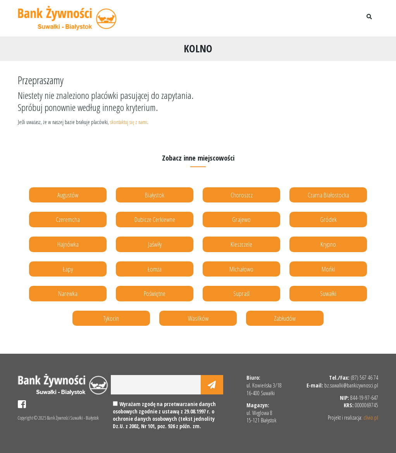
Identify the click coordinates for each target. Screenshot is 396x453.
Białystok (154, 194)
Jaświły (155, 244)
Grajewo (241, 219)
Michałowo (241, 269)
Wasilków (198, 318)
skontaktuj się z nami (128, 122)
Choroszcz (242, 194)
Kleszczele (241, 244)
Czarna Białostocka (328, 194)
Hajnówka (68, 244)
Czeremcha (68, 219)
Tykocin (111, 318)
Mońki (328, 269)
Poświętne (154, 293)
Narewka (67, 293)
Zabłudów (285, 318)
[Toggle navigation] (349, 18)
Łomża (155, 269)
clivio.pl (370, 417)
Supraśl (241, 293)
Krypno (328, 244)
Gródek (328, 219)
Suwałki (328, 293)
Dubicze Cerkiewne (154, 219)
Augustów (67, 194)
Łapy (68, 269)
